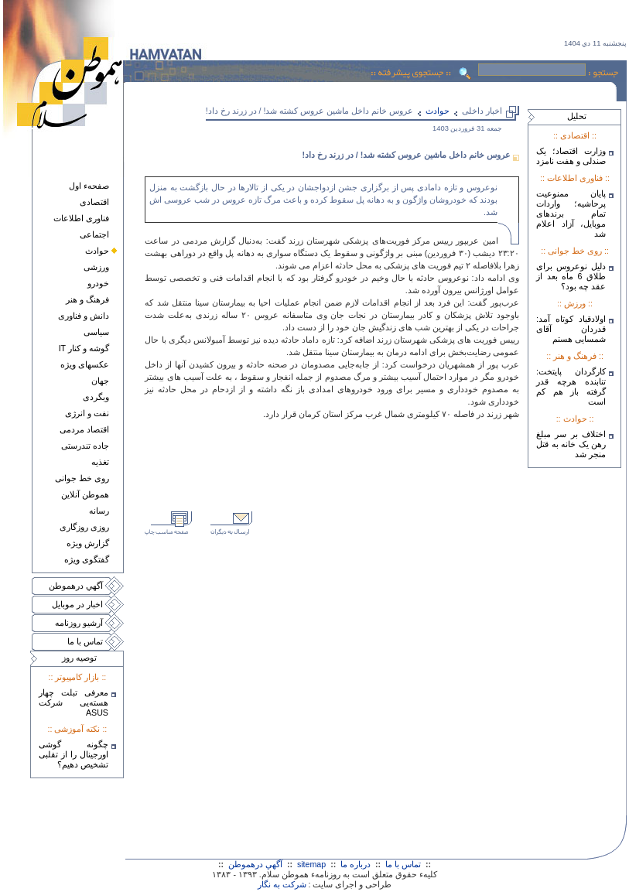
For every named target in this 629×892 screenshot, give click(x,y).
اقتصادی (94, 202)
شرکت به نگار (282, 884)
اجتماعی (94, 234)
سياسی (96, 332)
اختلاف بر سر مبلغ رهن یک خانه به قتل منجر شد (571, 444)
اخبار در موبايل (77, 604)
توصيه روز (79, 657)
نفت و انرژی (87, 413)
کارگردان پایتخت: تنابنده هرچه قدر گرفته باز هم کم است (571, 386)
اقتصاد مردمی (84, 429)
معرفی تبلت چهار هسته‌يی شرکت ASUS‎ (73, 702)
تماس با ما (85, 641)
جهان (100, 380)
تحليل (576, 116)
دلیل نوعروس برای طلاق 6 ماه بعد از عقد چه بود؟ (571, 276)
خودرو (98, 283)
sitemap (311, 864)
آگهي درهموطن (76, 585)
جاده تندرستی (85, 445)
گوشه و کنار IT (84, 348)
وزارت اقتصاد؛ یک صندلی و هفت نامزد (571, 156)
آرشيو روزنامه (79, 622)
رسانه (99, 510)
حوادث (97, 250)
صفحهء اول (89, 185)
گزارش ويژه (88, 543)
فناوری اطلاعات (81, 218)
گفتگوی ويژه (86, 559)
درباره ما (355, 864)
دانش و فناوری (83, 315)
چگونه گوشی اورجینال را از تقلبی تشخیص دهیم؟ (73, 754)
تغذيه (100, 462)
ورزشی (96, 267)
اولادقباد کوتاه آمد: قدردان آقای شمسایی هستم (571, 328)
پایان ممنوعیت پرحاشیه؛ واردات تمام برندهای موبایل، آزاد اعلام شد (571, 213)
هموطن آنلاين (85, 494)
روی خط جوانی (82, 478)
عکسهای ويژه (84, 364)
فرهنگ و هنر (87, 299)
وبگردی (96, 397)
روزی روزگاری (84, 526)
